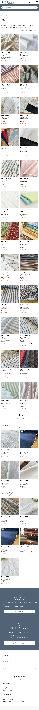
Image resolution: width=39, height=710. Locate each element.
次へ (23, 415)
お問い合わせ (6, 668)
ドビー (11, 15)
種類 (7, 15)
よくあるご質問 (7, 658)
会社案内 (5, 661)
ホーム (2, 15)
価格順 (31, 30)
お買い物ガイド (7, 655)
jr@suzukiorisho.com (9, 697)
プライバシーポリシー (9, 665)
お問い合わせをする (19, 643)
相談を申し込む (19, 611)
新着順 (36, 30)
